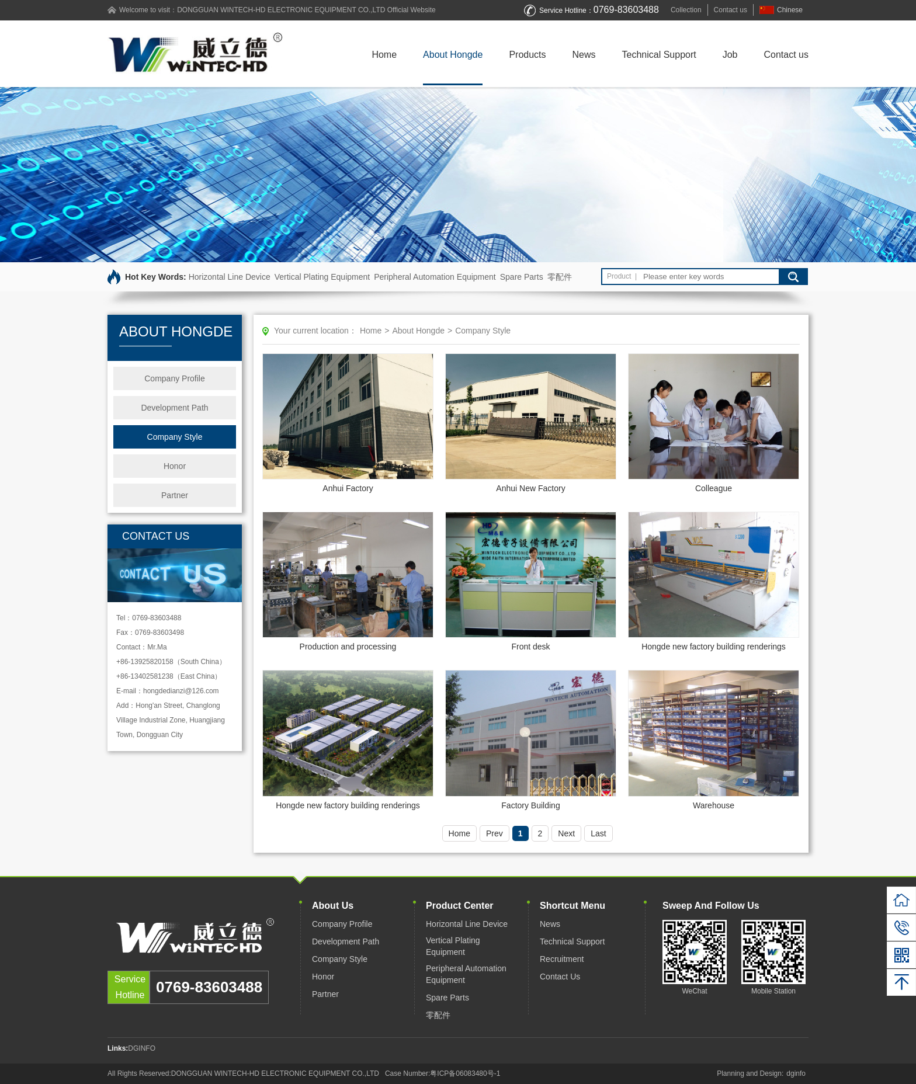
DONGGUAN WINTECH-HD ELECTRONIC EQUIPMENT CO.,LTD (281, 10)
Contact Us (560, 976)
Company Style (175, 437)
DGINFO (141, 1048)
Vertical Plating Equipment (322, 277)
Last (598, 833)
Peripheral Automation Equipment (435, 277)
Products (527, 55)
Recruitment (562, 959)
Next (566, 833)
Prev (494, 833)
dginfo (796, 1073)
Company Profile (174, 378)
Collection (686, 10)
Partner (174, 495)
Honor (175, 466)
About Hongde (453, 55)
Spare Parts (521, 277)
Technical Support (659, 55)
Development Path (174, 407)
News (584, 55)
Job (730, 55)
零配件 (559, 277)
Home (384, 55)
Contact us (730, 10)
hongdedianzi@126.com (181, 691)
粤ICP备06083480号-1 (465, 1073)
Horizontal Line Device (229, 277)
